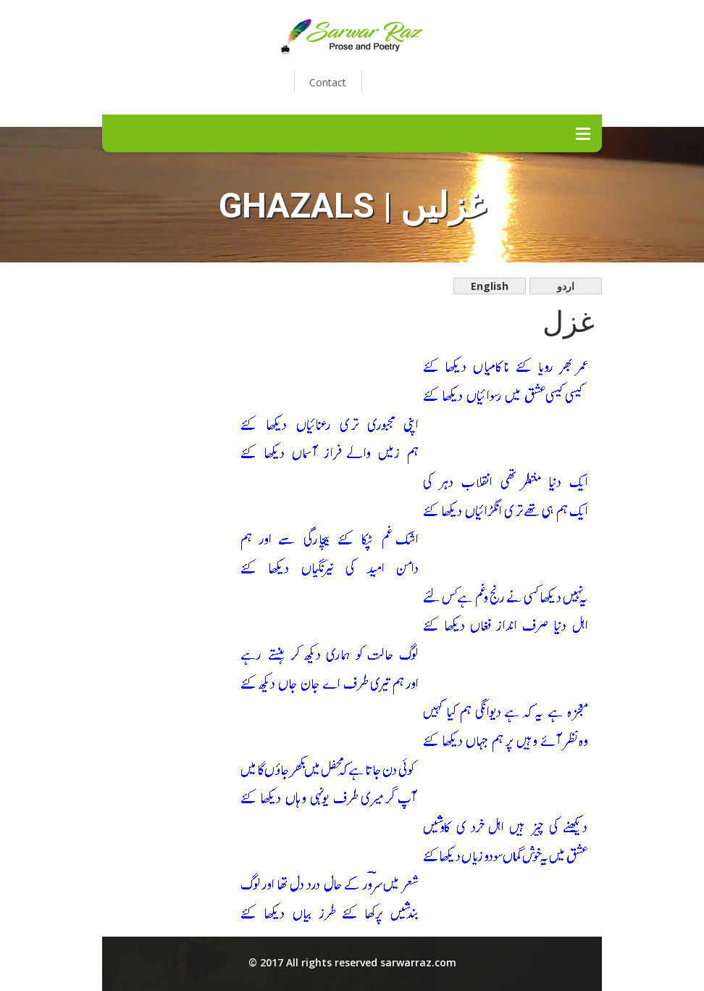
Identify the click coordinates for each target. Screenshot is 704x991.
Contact (327, 82)
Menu (583, 133)
